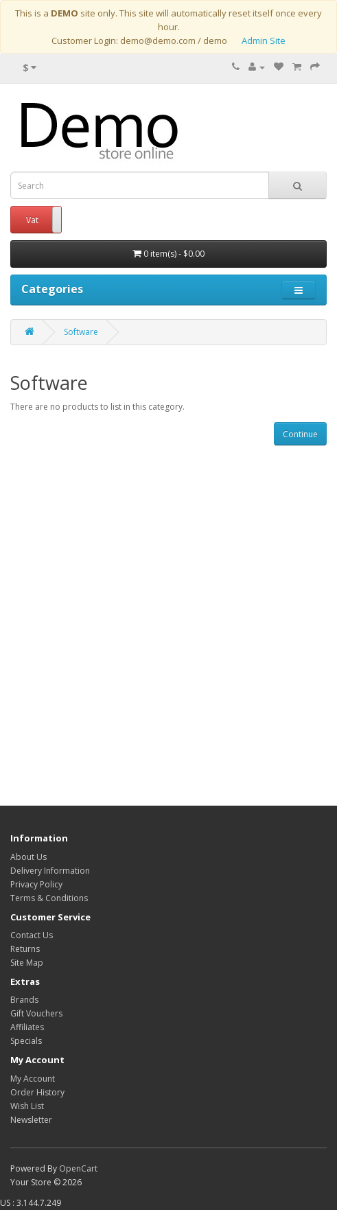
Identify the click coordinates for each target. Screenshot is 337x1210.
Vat (32, 220)
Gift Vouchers (36, 1013)
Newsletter (31, 1120)
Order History (37, 1092)
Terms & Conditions (49, 898)
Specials (26, 1041)
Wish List (27, 1106)
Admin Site (264, 40)
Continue (300, 434)
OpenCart (78, 1168)
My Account (32, 1078)
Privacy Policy (36, 884)
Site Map (26, 962)
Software (81, 332)
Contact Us (31, 935)
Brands (24, 999)
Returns (25, 949)
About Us (28, 857)
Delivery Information (50, 870)
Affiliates (27, 1027)
